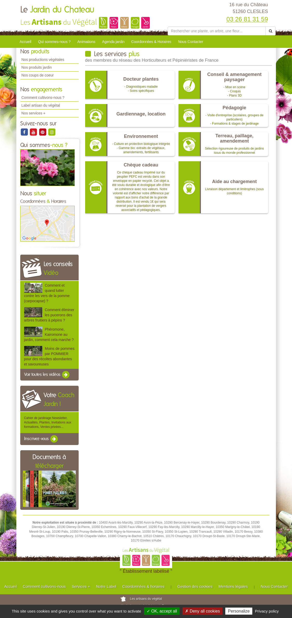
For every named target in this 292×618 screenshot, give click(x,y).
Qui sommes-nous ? (54, 42)
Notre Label (106, 586)
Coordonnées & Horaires (151, 42)
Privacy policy (267, 611)
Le (57, 9)
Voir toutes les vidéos (47, 374)
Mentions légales (233, 586)
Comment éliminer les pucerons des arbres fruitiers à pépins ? (49, 315)
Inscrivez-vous (41, 439)
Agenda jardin (113, 42)
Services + (81, 586)
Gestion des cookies (195, 586)
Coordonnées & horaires (143, 586)
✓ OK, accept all (162, 611)
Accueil (25, 42)
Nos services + (33, 113)
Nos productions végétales (43, 59)
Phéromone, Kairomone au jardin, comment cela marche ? (49, 334)
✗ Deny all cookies (202, 611)
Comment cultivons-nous (44, 586)
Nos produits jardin (37, 67)
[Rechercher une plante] (217, 31)
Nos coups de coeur (38, 75)
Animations (86, 42)
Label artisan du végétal (41, 105)
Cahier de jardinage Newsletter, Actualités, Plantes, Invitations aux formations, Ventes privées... (47, 422)
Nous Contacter (190, 42)
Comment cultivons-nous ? (43, 97)
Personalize (239, 611)
